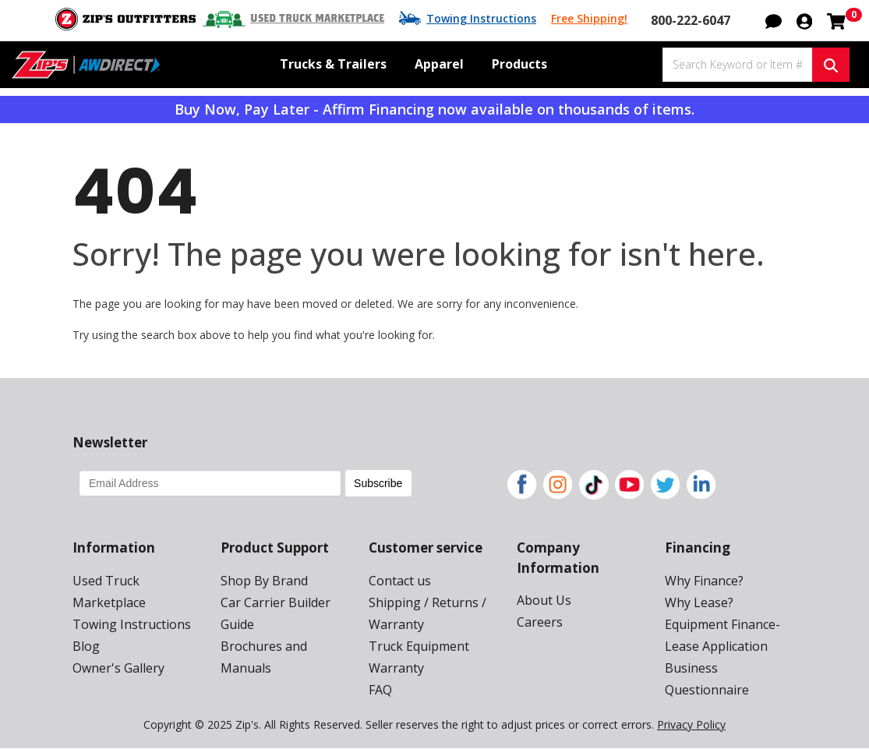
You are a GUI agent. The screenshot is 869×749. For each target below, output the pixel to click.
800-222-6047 (690, 20)
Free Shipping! (589, 18)
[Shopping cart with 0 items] (836, 19)
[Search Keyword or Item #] (737, 65)
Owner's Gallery (118, 668)
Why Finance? (704, 580)
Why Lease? (699, 602)
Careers (540, 622)
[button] (773, 19)
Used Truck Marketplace (317, 18)
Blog (86, 646)
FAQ (380, 689)
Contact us (400, 580)
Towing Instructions (481, 18)
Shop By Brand (264, 580)
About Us (544, 600)
